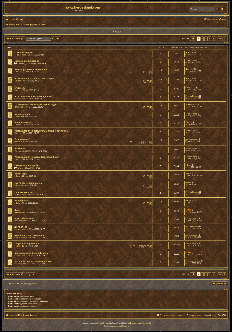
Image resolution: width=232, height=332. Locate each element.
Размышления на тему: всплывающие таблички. (41, 131)
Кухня (116, 31)
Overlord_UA (23, 64)
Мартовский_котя (192, 261)
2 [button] (202, 38)
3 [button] (206, 38)
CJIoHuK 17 (190, 88)
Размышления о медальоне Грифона (34, 78)
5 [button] (213, 38)
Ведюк (188, 173)
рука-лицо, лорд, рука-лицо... (30, 235)
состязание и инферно (26, 61)
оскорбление (21, 200)
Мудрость (19, 88)
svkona (17, 141)
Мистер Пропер (192, 96)
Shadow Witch (191, 157)
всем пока (19, 148)
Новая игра (20, 173)
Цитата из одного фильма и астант (33, 261)
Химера (17, 72)
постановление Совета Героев (31, 253)
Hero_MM (189, 52)
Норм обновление (24, 218)
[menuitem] (19, 20)
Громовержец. (20, 212)
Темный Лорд (20, 55)
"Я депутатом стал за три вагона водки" (36, 104)
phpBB (100, 323)
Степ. (20, 168)
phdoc (188, 210)
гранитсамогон (20, 99)
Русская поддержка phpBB (140, 323)
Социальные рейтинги (26, 243)
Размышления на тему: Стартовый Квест (36, 157)
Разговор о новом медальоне (30, 69)
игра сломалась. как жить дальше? (33, 96)
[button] (192, 39)
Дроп (17, 210)
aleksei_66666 (24, 151)
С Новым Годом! (23, 52)
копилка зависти (23, 192)
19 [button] (220, 38)
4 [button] (209, 38)
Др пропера (20, 227)
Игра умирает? (22, 139)
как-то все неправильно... (28, 183)
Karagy (17, 116)
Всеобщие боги (22, 122)
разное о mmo (22, 114)
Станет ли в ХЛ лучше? (27, 165)
